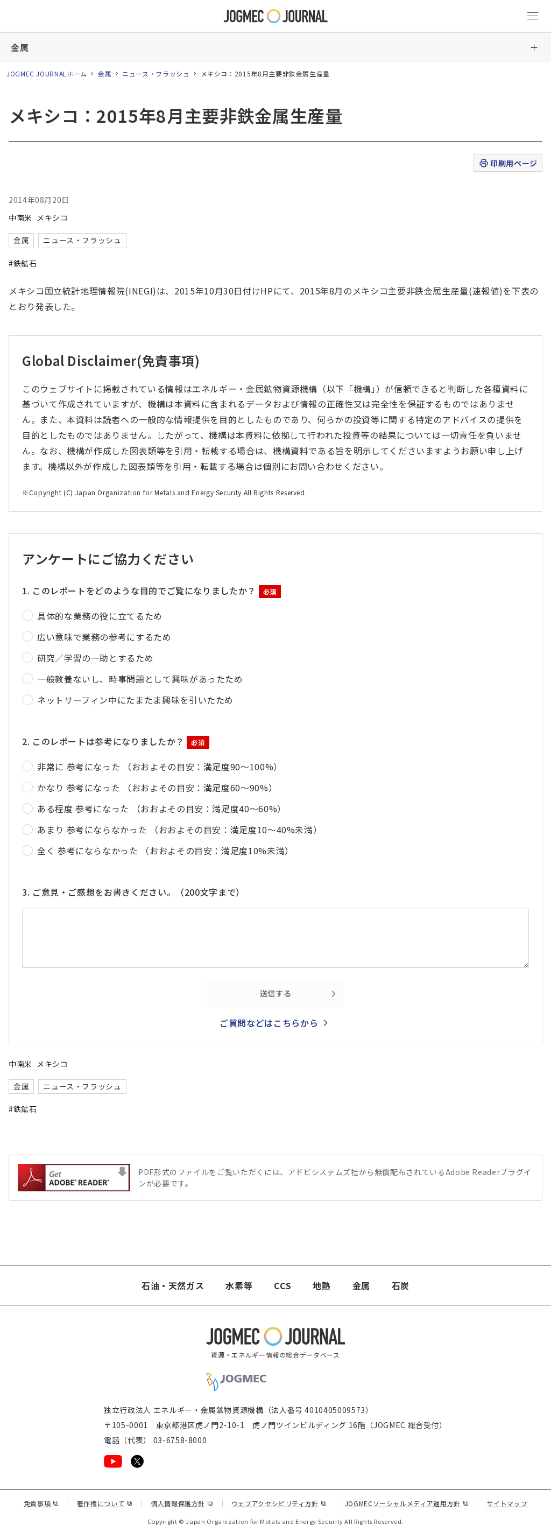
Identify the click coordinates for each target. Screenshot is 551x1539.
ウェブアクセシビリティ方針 (279, 1503)
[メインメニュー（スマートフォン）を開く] (533, 16)
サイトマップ (507, 1503)
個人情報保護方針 (182, 1503)
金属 (20, 47)
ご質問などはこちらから (269, 1022)
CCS (282, 1285)
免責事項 (41, 1503)
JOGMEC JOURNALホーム (46, 73)
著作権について (105, 1503)
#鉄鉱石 (23, 263)
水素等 (238, 1285)
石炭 (400, 1285)
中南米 (20, 217)
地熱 (321, 1285)
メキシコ (52, 217)
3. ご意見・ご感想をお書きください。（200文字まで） (133, 892)
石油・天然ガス (173, 1285)
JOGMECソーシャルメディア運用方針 (407, 1503)
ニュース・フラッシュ (155, 73)
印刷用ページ (507, 163)
